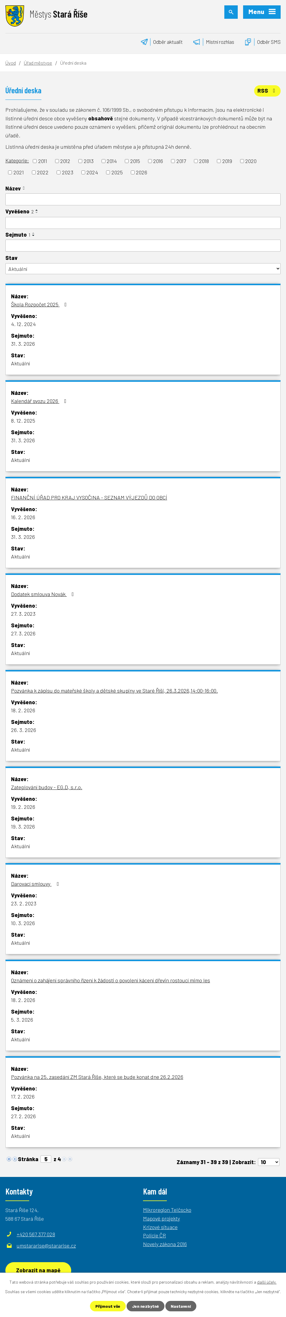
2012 (65, 161)
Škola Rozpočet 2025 (40, 304)
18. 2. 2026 (23, 710)
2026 (141, 172)
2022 (43, 172)
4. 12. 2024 (23, 324)
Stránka (28, 1159)
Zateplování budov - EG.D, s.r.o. (46, 787)
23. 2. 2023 (23, 903)
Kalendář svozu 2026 (40, 401)
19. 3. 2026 (23, 826)
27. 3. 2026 (23, 633)
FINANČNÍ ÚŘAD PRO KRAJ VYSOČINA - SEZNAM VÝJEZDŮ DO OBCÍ (89, 497)
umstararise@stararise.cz (46, 1245)
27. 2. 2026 (23, 1116)
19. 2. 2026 (23, 806)
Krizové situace (160, 1227)
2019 (227, 161)
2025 (117, 172)
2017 (181, 161)
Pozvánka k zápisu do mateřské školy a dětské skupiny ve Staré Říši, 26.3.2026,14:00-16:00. (114, 690)
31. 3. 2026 (23, 343)
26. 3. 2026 (23, 730)
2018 (204, 161)
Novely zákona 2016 (165, 1244)
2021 (18, 172)
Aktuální (20, 363)
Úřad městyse (38, 63)
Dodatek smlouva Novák (43, 594)
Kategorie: (17, 160)
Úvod (10, 63)
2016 (158, 161)
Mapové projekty (161, 1218)
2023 (67, 172)
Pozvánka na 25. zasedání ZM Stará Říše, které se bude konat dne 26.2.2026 (97, 1077)
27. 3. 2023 (23, 613)
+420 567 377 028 (36, 1234)
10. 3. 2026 (23, 923)
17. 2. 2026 (23, 1096)
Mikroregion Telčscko (167, 1209)
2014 (112, 161)
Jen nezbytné (145, 1306)
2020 (251, 161)
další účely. (266, 1282)
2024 (92, 172)
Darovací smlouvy (36, 883)
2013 (89, 161)
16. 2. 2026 (23, 517)
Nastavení (181, 1306)
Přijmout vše (107, 1306)
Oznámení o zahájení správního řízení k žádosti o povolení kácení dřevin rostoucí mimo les (110, 980)
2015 (135, 161)
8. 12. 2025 (23, 420)
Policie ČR (154, 1235)
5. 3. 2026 (22, 1019)
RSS (267, 90)
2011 (42, 161)
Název (13, 188)
